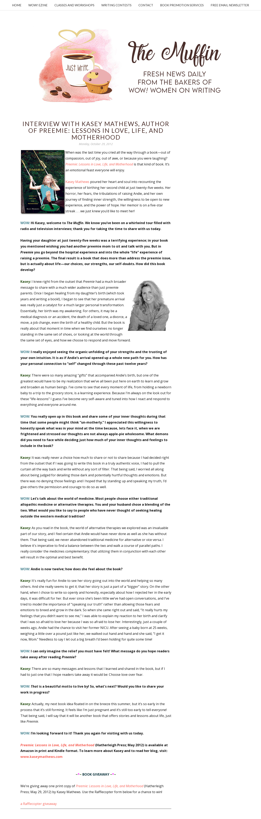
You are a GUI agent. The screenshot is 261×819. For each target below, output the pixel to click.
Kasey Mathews (77, 181)
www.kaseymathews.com (41, 756)
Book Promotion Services (182, 5)
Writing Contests (116, 5)
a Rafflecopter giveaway (38, 803)
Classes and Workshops (74, 5)
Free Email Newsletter (230, 5)
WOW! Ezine (38, 5)
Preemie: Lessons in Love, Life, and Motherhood (99, 164)
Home (16, 5)
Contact (145, 5)
